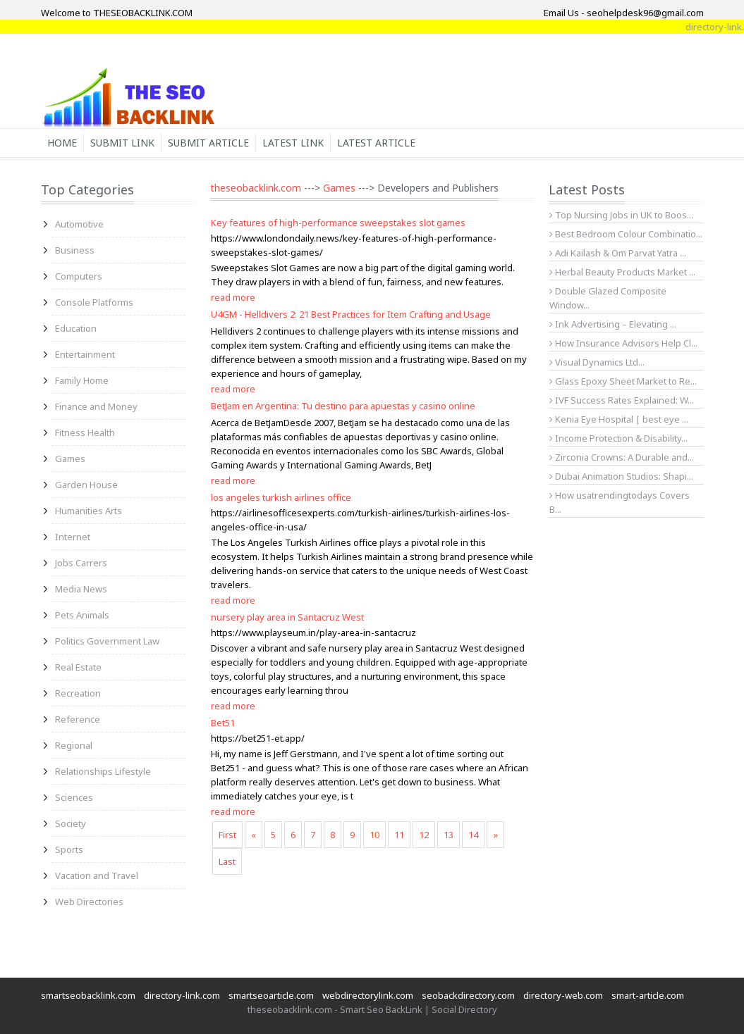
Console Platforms (94, 302)
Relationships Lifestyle (103, 771)
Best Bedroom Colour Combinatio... (625, 234)
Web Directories (89, 901)
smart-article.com (647, 995)
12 (424, 834)
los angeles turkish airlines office (281, 497)
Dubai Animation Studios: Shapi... (621, 476)
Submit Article (208, 142)
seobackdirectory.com (468, 995)
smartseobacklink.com (88, 995)
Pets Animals (82, 615)
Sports (69, 849)
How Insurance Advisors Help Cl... (623, 343)
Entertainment (85, 354)
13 (448, 834)
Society (70, 823)
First (227, 834)
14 (473, 834)
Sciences (74, 797)
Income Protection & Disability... (618, 438)
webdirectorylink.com (367, 995)
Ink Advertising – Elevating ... (612, 324)
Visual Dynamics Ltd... (597, 362)
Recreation (78, 693)
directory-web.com (563, 995)
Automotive (79, 224)
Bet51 (223, 722)
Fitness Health (85, 432)
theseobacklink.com (255, 187)
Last (227, 861)
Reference (77, 719)
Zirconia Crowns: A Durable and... (621, 457)
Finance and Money (96, 406)
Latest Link (293, 142)
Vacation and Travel (96, 875)
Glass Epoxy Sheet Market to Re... (623, 381)
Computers (78, 276)
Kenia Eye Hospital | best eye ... (618, 419)
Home (62, 142)
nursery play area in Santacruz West (287, 617)
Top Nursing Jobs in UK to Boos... (621, 214)
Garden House (86, 484)
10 (374, 834)
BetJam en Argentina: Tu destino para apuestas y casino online (343, 405)
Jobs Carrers (81, 562)
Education (76, 328)
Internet (72, 536)
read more (233, 297)
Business (74, 250)
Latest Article (376, 142)
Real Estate (78, 667)
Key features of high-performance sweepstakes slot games (338, 222)
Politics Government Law (107, 641)
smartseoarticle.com (271, 995)
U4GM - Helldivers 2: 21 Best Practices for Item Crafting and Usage (351, 314)
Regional (73, 745)
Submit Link (122, 142)
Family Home (82, 380)
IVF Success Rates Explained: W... (621, 400)
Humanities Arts (88, 510)
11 (399, 834)
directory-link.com (182, 995)
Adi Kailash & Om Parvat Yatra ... (617, 253)
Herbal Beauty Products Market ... (622, 272)
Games (70, 458)
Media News (81, 589)
